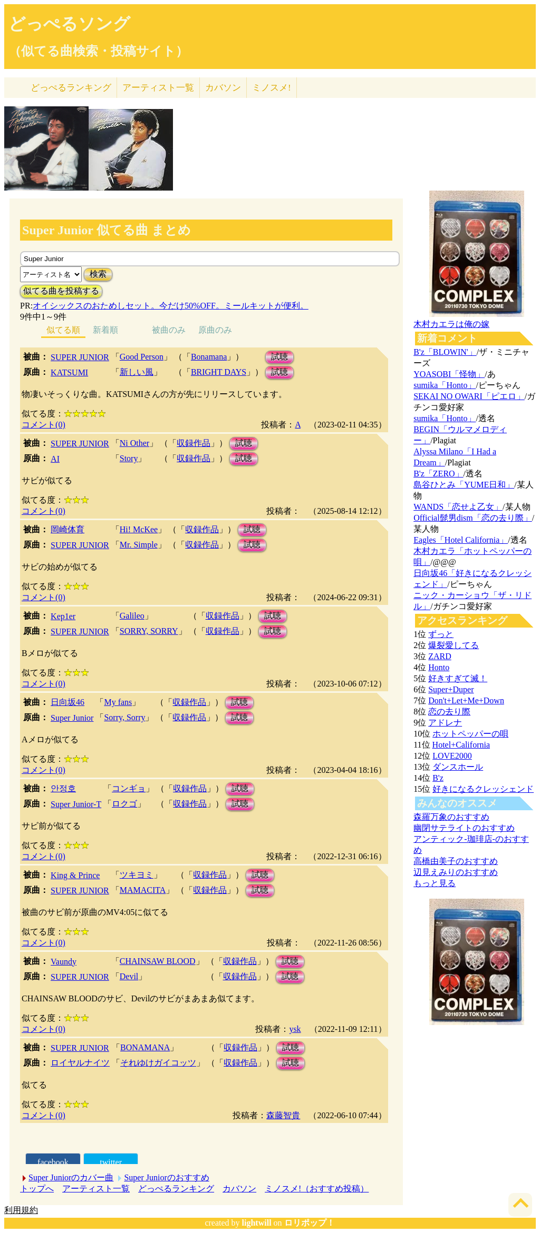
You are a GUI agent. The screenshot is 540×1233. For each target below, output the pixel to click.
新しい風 (136, 371)
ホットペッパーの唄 (470, 733)
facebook (53, 1162)
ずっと (441, 634)
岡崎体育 (67, 529)
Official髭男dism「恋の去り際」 (472, 517)
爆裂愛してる (453, 645)
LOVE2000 (452, 755)
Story (129, 458)
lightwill (257, 1222)
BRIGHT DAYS (218, 371)
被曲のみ (169, 329)
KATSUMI (69, 372)
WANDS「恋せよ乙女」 (458, 506)
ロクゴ (124, 803)
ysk (295, 1029)
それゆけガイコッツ (158, 1062)
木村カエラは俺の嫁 (451, 324)
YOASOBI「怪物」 (449, 374)
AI (55, 458)
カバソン (223, 88)
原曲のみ (215, 329)
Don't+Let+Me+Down (466, 700)
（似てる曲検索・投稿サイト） (98, 51)
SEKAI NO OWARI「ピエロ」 (469, 396)
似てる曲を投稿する (61, 290)
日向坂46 (67, 702)
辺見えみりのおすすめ (455, 872)
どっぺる (71, 88)
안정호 (63, 788)
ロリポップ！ (309, 1222)
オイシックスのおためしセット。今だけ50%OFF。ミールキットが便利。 (170, 305)
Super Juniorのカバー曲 (70, 1177)
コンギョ (129, 788)
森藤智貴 (283, 1115)
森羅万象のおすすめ (451, 816)
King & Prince (75, 875)
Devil (129, 976)
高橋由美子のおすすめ (455, 861)
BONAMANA (145, 1047)
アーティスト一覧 (96, 1188)
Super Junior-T (76, 804)
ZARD (439, 656)
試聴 (279, 356)
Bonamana (209, 356)
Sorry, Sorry (124, 717)
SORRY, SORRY (149, 631)
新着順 (105, 329)
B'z (437, 777)
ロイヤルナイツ (80, 1062)
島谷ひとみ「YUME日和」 (463, 484)
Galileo (132, 615)
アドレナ (445, 722)
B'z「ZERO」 (438, 473)
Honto (438, 667)
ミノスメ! (271, 88)
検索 (98, 274)
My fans (118, 702)
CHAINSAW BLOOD (158, 961)
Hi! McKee (139, 529)
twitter (111, 1162)
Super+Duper (451, 689)
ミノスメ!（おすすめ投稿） (317, 1188)
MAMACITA (143, 890)
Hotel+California (461, 744)
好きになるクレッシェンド (483, 788)
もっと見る (434, 883)
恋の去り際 (449, 711)
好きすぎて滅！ (457, 678)
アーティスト (158, 88)
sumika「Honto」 (444, 385)
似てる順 (63, 329)
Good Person (141, 356)
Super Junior (72, 717)
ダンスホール (457, 766)
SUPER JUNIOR (80, 357)
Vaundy (63, 961)
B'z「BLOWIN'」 (445, 351)
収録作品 (193, 443)
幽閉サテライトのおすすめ (464, 827)
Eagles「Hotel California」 (460, 539)
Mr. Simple (139, 544)
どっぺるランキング (176, 1188)
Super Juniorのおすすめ (166, 1177)
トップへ (37, 1188)
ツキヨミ (136, 874)
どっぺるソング (69, 23)
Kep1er (63, 616)
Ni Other (134, 443)
